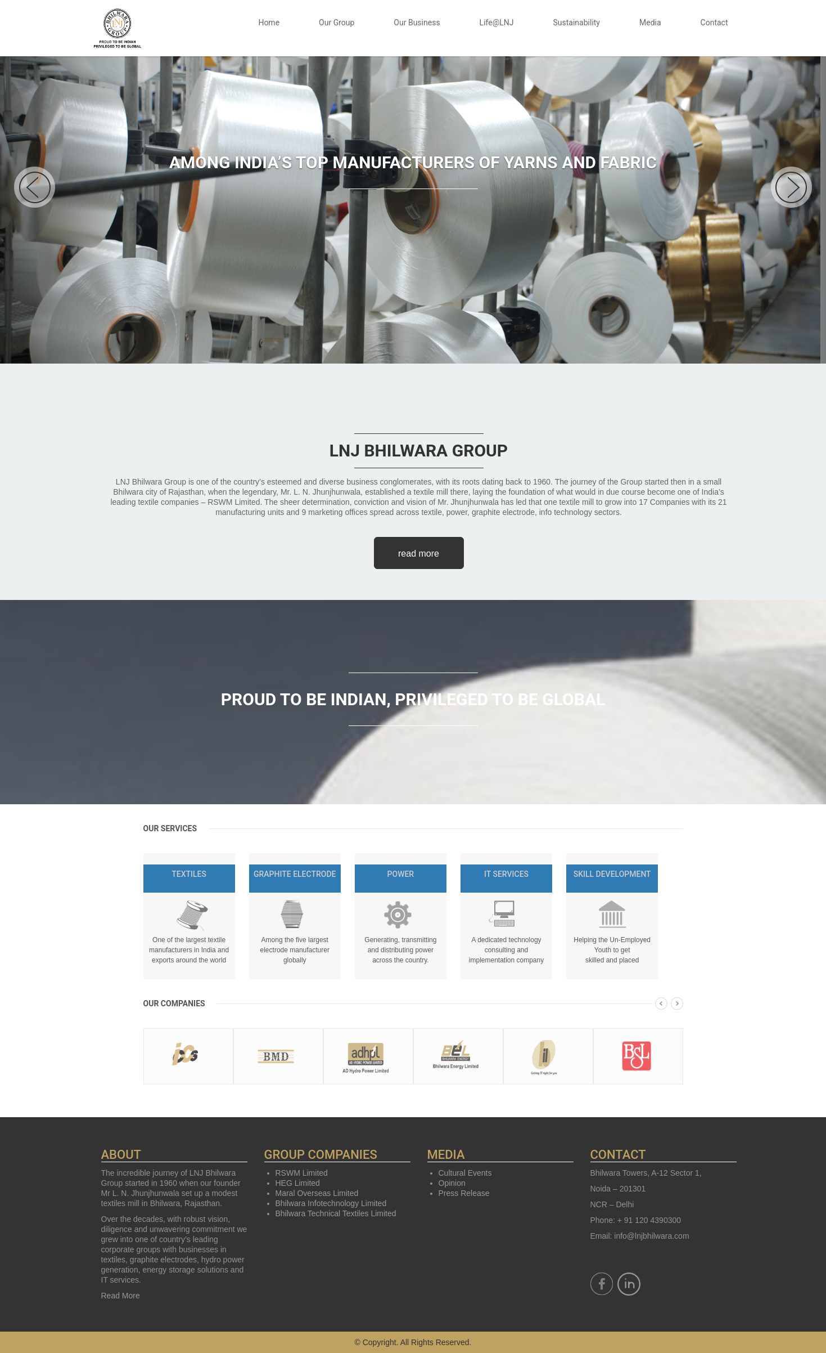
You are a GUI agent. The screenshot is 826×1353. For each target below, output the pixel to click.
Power (400, 874)
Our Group (336, 22)
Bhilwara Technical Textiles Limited (336, 1213)
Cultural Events (465, 1172)
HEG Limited (298, 1183)
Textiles (188, 874)
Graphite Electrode (295, 874)
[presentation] (661, 1006)
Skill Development (612, 874)
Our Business (417, 22)
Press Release (464, 1193)
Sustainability (576, 22)
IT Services (506, 874)
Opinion (452, 1183)
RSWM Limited (302, 1172)
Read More (120, 1295)
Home (268, 22)
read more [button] (418, 553)
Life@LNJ (497, 22)
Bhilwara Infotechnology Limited (331, 1203)
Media (650, 22)
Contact (714, 22)
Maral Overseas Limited (317, 1193)
